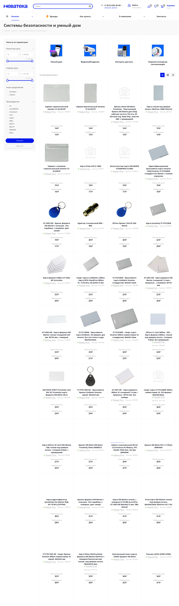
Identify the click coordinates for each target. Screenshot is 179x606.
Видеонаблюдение (90, 62)
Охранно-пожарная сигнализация (157, 63)
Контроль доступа (124, 62)
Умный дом (56, 62)
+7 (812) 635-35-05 (112, 5)
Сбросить (19, 146)
